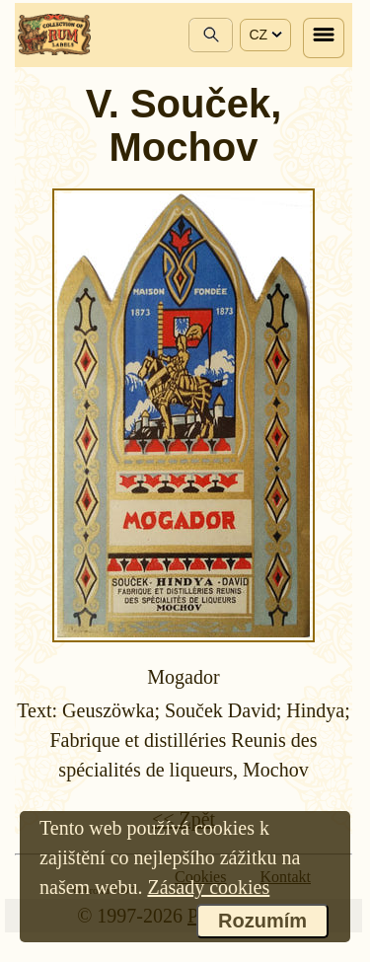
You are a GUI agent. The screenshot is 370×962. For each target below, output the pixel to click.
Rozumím (262, 920)
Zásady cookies (208, 887)
